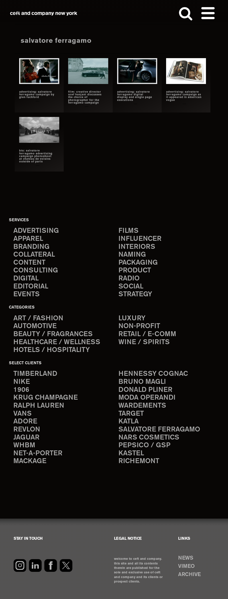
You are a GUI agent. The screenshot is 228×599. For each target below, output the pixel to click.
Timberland (35, 374)
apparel (28, 239)
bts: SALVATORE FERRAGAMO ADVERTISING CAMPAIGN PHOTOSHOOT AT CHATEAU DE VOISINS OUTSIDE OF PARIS (35, 156)
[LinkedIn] (35, 565)
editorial (30, 287)
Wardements (142, 406)
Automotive (35, 326)
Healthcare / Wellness (56, 342)
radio (129, 279)
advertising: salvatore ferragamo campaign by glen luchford (36, 95)
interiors (136, 247)
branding (31, 247)
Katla (128, 422)
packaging (138, 263)
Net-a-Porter (37, 453)
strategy (135, 294)
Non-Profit (139, 326)
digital (26, 279)
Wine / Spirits (144, 342)
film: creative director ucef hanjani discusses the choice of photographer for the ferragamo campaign (85, 97)
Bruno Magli (142, 382)
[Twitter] (66, 565)
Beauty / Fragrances (53, 334)
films (128, 231)
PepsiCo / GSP (144, 445)
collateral (34, 255)
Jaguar (26, 438)
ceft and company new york (44, 13)
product (134, 271)
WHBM (24, 445)
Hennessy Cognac (153, 374)
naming (132, 255)
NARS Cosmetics (148, 438)
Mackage (29, 461)
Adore (25, 422)
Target (131, 414)
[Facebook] (50, 565)
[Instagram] (20, 565)
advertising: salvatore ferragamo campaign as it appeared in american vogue (184, 96)
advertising (36, 231)
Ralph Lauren (38, 406)
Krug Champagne (45, 398)
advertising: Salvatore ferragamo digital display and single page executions (134, 96)
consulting (35, 271)
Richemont (138, 461)
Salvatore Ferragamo (159, 430)
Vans (22, 414)
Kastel (131, 453)
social (130, 287)
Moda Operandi (146, 398)
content (29, 263)
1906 (21, 390)
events (26, 294)
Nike (21, 382)
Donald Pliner (145, 390)
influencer (139, 239)
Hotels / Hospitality (51, 350)
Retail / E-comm (147, 334)
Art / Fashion (38, 318)
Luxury (131, 318)
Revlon (26, 430)
